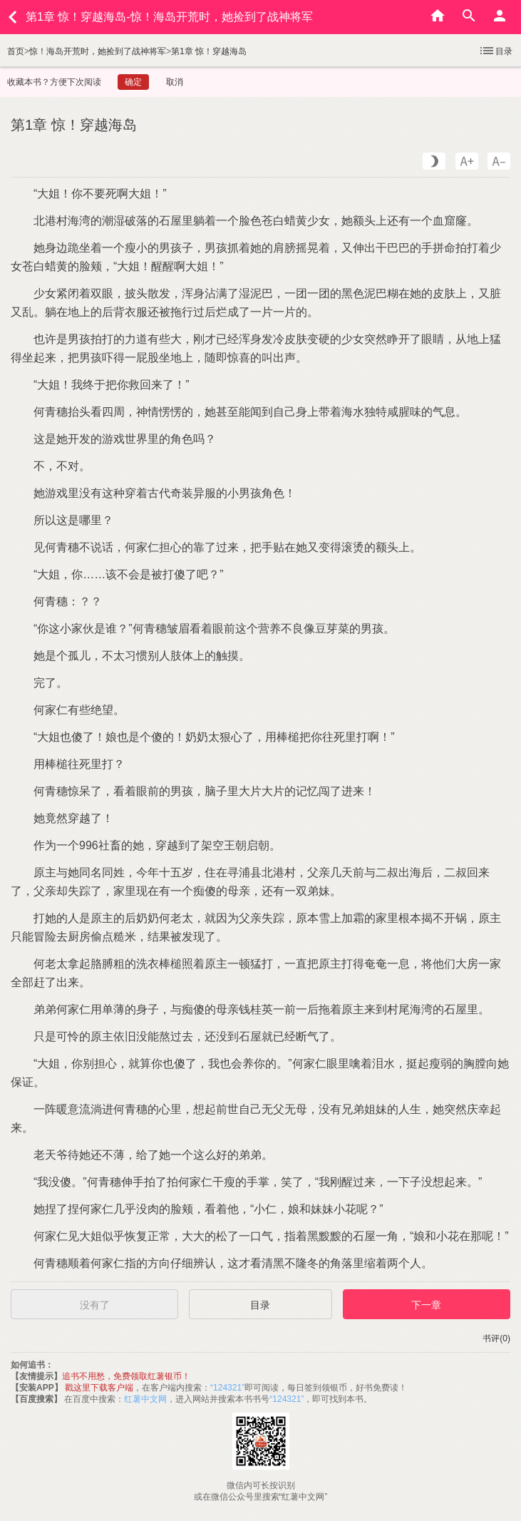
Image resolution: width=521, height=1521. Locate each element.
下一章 (426, 1305)
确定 (133, 82)
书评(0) (496, 1338)
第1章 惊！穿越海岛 (209, 51)
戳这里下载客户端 (99, 1388)
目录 (495, 50)
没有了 (95, 1305)
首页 (15, 51)
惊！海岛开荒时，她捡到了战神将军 (97, 51)
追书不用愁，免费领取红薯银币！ (126, 1376)
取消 (174, 82)
